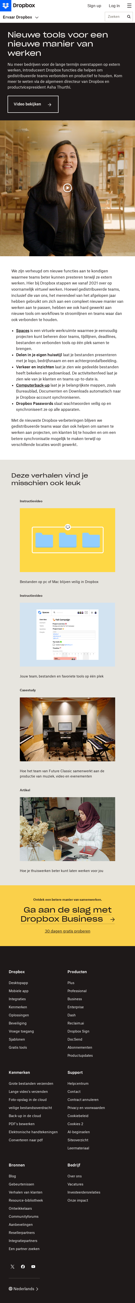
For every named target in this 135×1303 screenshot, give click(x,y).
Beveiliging (18, 1023)
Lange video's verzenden (28, 1092)
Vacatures (75, 1184)
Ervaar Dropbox (20, 17)
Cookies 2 (75, 1124)
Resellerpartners (22, 1233)
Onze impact (78, 1200)
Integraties (17, 999)
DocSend (75, 1039)
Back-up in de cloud (25, 1116)
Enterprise (76, 1007)
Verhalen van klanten (25, 1192)
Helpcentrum (78, 1083)
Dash (72, 1015)
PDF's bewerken (22, 1124)
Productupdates (80, 1055)
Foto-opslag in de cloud (28, 1100)
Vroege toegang (21, 1031)
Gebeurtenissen (21, 1184)
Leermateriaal (78, 1148)
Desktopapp (18, 983)
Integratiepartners (23, 1241)
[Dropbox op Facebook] (23, 1266)
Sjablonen (17, 1039)
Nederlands (23, 1288)
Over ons (75, 1176)
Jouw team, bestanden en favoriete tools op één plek (62, 676)
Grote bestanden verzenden (31, 1083)
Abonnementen (80, 1047)
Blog (12, 1176)
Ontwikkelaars (20, 1208)
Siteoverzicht (78, 1140)
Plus (71, 983)
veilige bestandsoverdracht (30, 1108)
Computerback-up (33, 385)
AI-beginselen (79, 1132)
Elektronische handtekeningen (33, 1132)
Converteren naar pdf (26, 1140)
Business (75, 999)
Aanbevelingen (21, 1224)
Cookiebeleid (78, 1116)
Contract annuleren (83, 1100)
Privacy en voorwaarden (86, 1108)
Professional (77, 991)
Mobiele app (19, 991)
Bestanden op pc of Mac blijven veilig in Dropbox (59, 582)
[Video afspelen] (67, 188)
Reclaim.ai (76, 1023)
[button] (67, 358)
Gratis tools (18, 1047)
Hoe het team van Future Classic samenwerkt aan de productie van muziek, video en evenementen (62, 773)
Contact (74, 1092)
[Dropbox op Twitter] (12, 1266)
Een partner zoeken (24, 1249)
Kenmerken (18, 1007)
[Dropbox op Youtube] (33, 1266)
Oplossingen (19, 1015)
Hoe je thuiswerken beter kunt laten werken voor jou (61, 871)
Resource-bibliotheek (26, 1200)
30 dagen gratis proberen (67, 931)
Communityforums (23, 1216)
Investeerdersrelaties (84, 1192)
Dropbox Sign (78, 1031)
